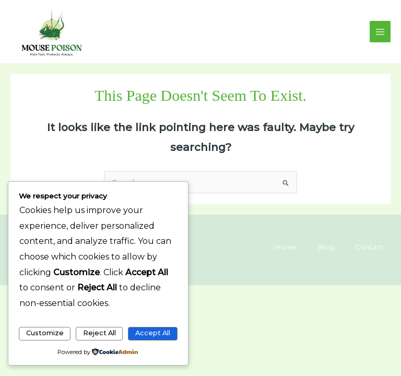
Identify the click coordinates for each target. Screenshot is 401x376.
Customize (45, 333)
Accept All (152, 333)
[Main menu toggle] (380, 31)
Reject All (99, 333)
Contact (369, 247)
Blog (325, 247)
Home (285, 247)
